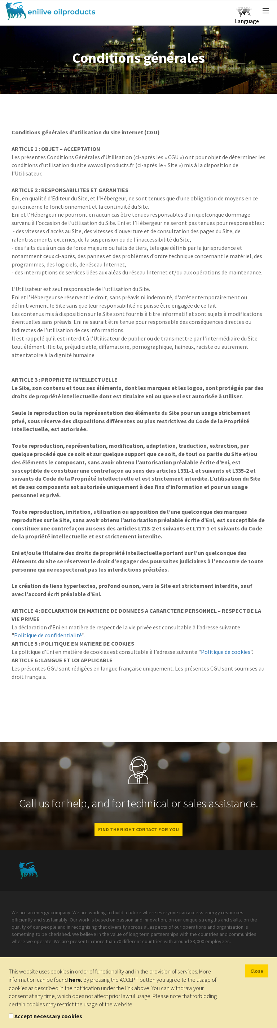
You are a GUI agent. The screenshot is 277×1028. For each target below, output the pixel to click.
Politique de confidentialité (48, 635)
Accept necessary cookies (48, 1016)
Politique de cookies (225, 651)
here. (75, 979)
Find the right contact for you (138, 829)
